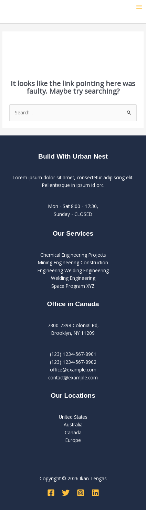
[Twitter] (66, 493)
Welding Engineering (73, 278)
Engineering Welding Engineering (73, 270)
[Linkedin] (95, 493)
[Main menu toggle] (139, 7)
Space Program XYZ (73, 286)
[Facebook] (51, 493)
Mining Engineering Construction (73, 262)
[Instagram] (80, 493)
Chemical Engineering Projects (73, 255)
